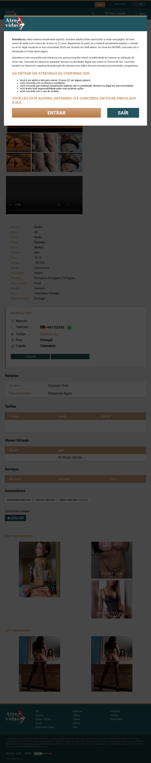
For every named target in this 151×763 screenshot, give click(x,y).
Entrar (56, 113)
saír (123, 113)
